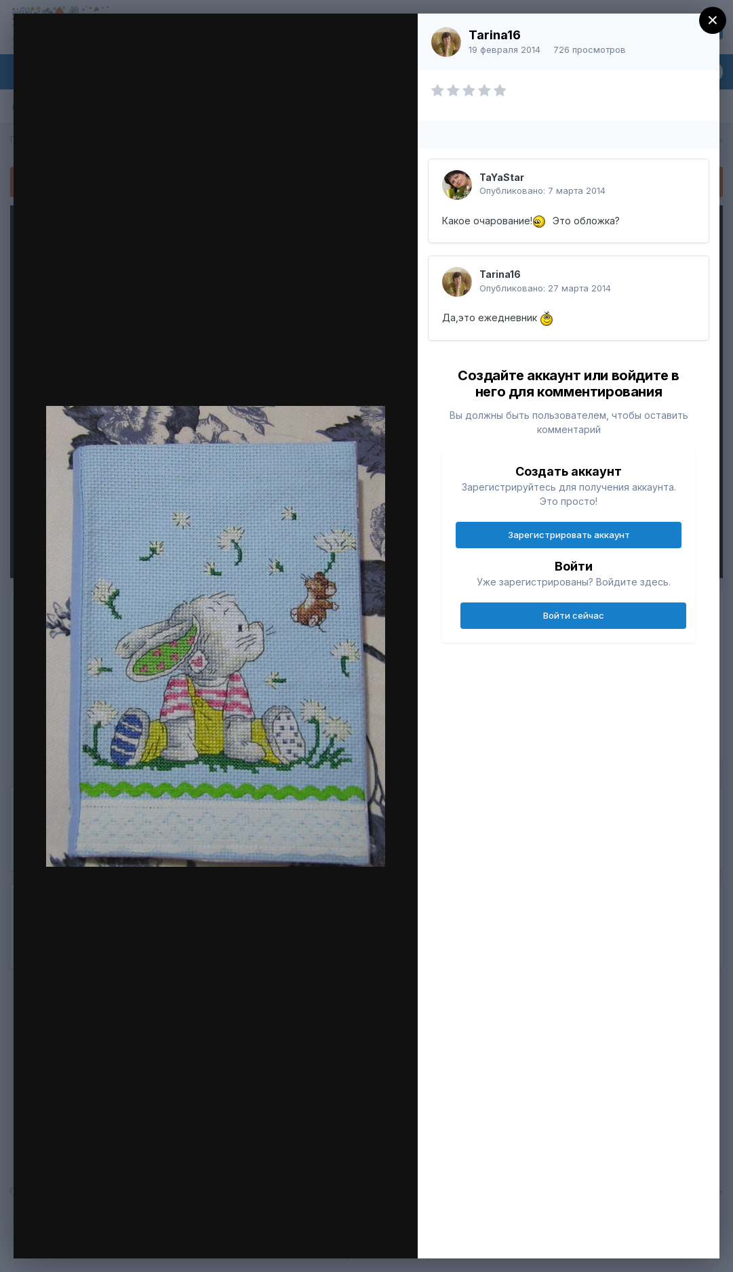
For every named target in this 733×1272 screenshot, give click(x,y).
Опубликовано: (542, 190)
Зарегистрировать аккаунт (569, 534)
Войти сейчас (573, 615)
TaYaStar (501, 177)
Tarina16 (495, 35)
